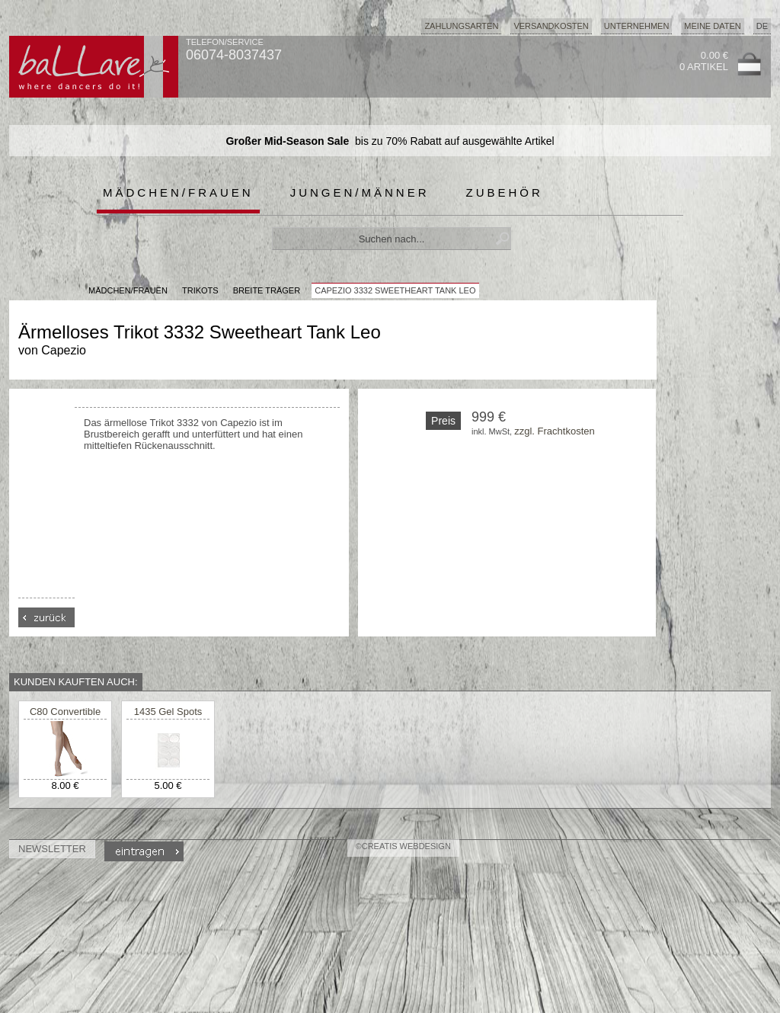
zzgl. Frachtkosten (554, 431)
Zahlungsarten (461, 25)
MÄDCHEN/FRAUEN (128, 290)
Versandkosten (550, 25)
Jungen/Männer (360, 192)
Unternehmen (637, 25)
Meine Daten (712, 25)
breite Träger (266, 290)
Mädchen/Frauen (178, 192)
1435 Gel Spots (168, 711)
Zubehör (504, 192)
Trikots (200, 290)
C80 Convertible (65, 711)
